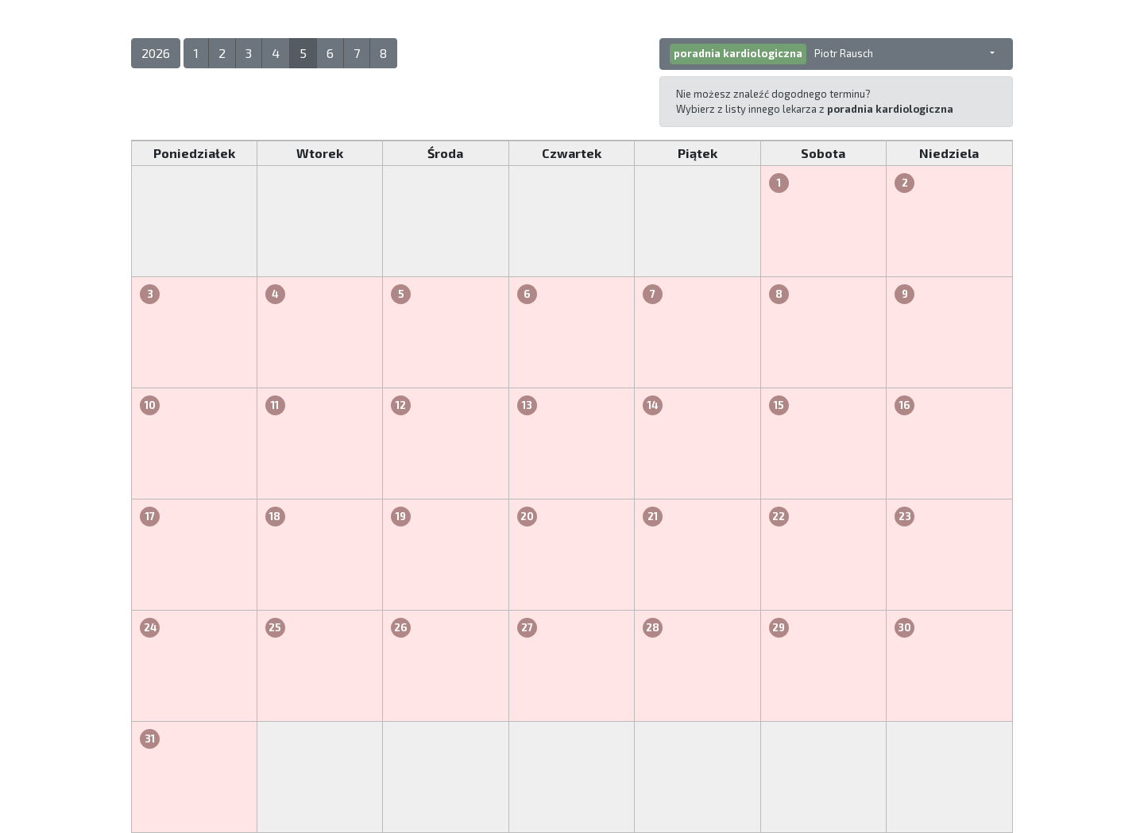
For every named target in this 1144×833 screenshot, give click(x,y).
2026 (155, 52)
